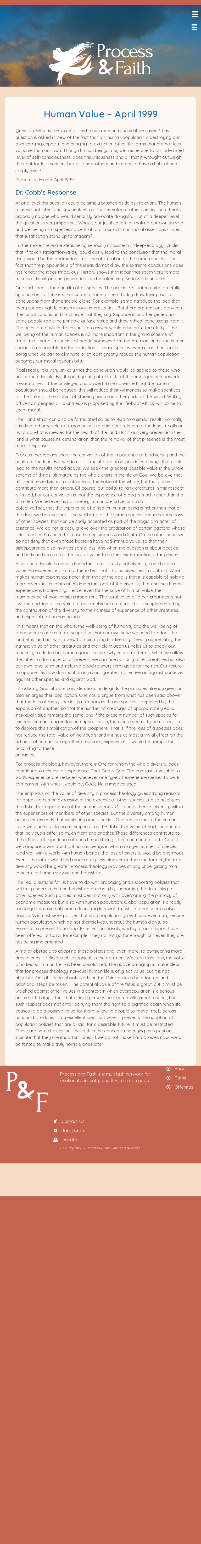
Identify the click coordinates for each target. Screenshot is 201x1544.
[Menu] (194, 14)
